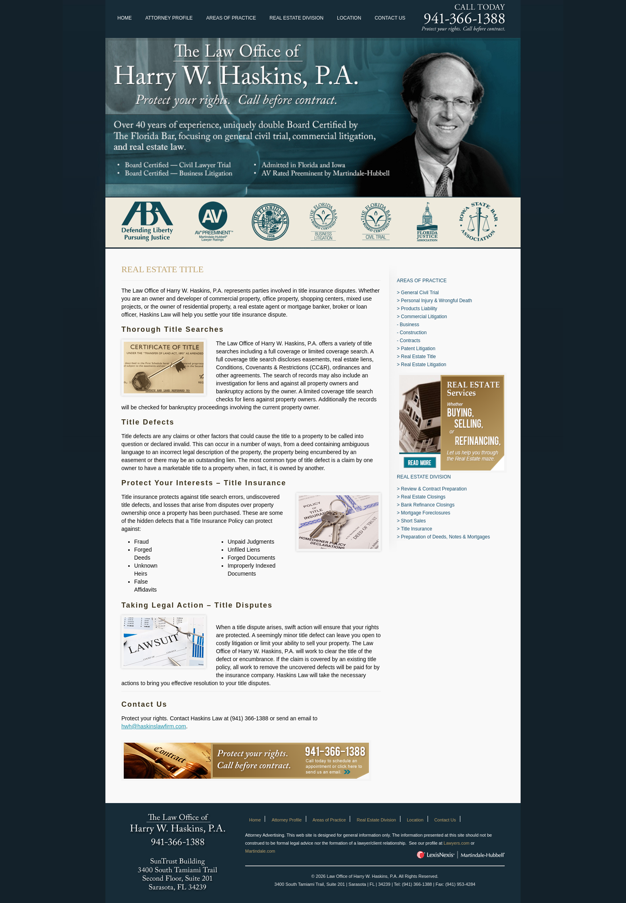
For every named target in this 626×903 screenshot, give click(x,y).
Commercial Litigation (424, 316)
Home (124, 18)
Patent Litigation (418, 348)
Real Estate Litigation (423, 364)
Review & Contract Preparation (434, 489)
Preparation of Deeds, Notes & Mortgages (445, 537)
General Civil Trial (420, 292)
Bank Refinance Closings (427, 505)
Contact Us (389, 18)
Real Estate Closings (423, 497)
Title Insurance (416, 529)
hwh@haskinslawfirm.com (153, 726)
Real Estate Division (296, 18)
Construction (413, 332)
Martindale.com (260, 851)
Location (349, 18)
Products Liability (419, 308)
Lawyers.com (457, 843)
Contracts (410, 340)
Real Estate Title (418, 356)
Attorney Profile (169, 18)
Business (409, 324)
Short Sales (413, 521)
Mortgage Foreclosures (425, 513)
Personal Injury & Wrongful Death (436, 300)
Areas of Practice (231, 18)
